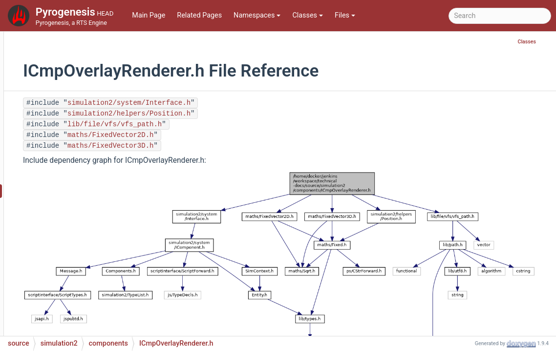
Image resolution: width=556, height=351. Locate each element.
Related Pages (199, 15)
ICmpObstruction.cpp (90, 118)
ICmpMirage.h (79, 74)
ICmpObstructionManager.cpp (103, 147)
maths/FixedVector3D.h (217, 146)
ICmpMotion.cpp (83, 88)
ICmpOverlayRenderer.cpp (97, 176)
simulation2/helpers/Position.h (236, 113)
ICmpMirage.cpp (82, 59)
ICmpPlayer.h (77, 308)
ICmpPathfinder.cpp (88, 264)
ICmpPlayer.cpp (81, 293)
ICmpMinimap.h (82, 44)
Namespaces (257, 15)
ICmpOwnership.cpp (88, 205)
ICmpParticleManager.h (93, 249)
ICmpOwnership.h (84, 220)
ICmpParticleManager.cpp (97, 235)
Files (345, 15)
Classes (307, 15)
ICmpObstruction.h (86, 132)
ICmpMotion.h (79, 103)
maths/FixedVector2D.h (217, 135)
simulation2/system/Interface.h (236, 103)
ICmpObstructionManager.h (100, 161)
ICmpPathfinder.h (84, 278)
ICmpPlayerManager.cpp (95, 322)
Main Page (148, 15)
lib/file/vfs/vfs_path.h (221, 124)
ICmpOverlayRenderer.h (94, 191)
